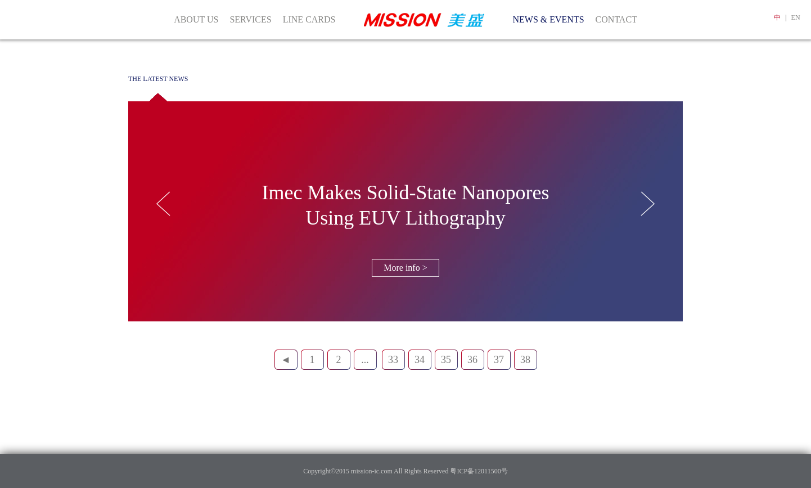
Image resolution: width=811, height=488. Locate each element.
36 (472, 359)
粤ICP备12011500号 (477, 471)
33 (393, 359)
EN (795, 17)
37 (499, 359)
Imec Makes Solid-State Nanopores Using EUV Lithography (405, 205)
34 (419, 359)
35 (446, 359)
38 (525, 359)
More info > (405, 267)
